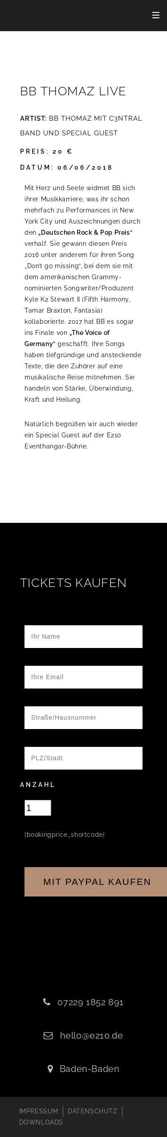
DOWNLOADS (41, 1122)
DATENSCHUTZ (93, 1111)
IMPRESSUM (38, 1111)
